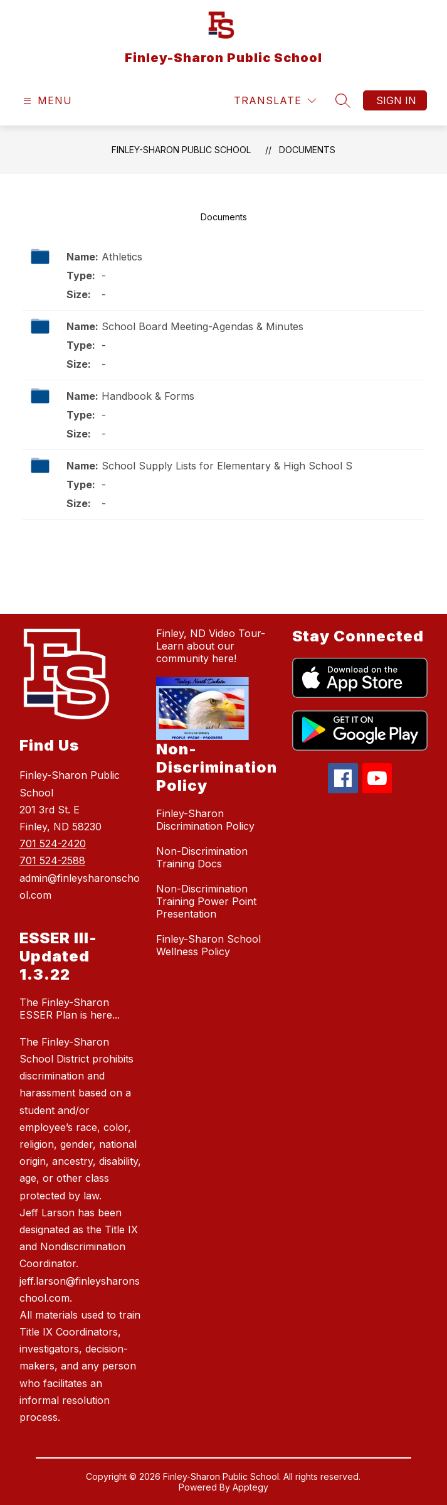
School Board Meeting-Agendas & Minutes (202, 326)
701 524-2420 (52, 843)
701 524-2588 (52, 860)
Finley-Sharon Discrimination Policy (205, 819)
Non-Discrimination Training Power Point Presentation (206, 901)
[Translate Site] (275, 101)
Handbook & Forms (148, 396)
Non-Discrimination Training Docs (202, 857)
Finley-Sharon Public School (181, 149)
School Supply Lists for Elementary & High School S (227, 465)
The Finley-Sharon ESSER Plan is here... (69, 1008)
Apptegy (250, 1487)
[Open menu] (46, 101)
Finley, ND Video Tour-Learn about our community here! (210, 646)
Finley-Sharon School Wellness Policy (208, 945)
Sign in (396, 100)
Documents (307, 149)
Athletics (122, 256)
